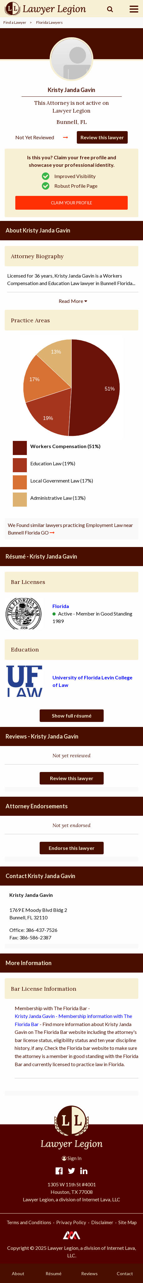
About (18, 1273)
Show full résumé (71, 715)
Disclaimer (102, 1222)
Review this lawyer (102, 137)
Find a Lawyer (14, 22)
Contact (125, 1273)
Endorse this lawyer (72, 848)
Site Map (127, 1222)
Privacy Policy (71, 1222)
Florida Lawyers (49, 22)
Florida (60, 606)
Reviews (89, 1273)
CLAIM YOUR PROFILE (71, 202)
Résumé (54, 1273)
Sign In (71, 1158)
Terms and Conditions (29, 1222)
